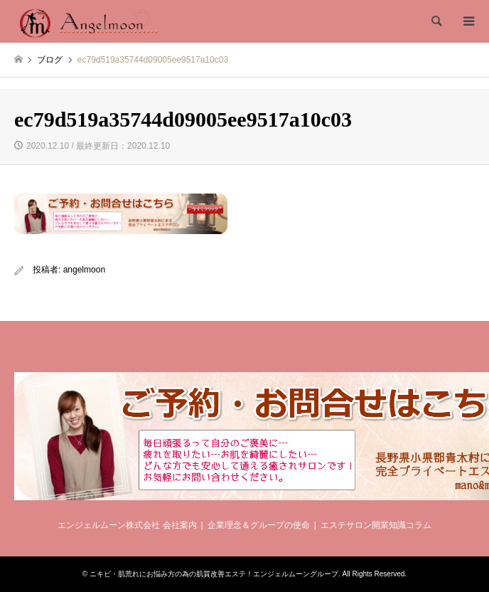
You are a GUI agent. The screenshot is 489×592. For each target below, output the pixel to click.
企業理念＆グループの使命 (259, 525)
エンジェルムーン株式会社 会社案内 (127, 525)
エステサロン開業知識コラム (376, 525)
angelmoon (84, 270)
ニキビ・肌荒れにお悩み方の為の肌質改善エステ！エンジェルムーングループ (214, 574)
